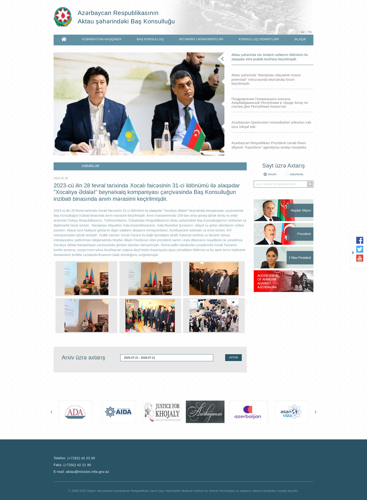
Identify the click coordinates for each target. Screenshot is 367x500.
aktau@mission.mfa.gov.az (87, 472)
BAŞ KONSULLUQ (150, 39)
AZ (303, 32)
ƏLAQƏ (300, 39)
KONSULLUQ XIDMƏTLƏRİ (259, 39)
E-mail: (81, 472)
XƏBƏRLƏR (90, 166)
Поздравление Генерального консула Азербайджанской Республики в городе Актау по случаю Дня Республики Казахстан (269, 102)
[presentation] (51, 411)
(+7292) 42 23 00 (81, 458)
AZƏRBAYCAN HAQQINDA (101, 39)
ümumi (272, 174)
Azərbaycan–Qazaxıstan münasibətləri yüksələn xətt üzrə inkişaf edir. (271, 124)
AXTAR (233, 357)
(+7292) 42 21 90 (77, 465)
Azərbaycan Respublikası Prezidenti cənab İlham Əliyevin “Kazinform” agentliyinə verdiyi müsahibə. (269, 145)
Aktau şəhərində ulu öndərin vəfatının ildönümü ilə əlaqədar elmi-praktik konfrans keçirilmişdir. (269, 57)
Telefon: (74, 458)
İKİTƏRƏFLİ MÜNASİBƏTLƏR (201, 39)
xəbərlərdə (296, 174)
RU (310, 32)
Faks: (72, 465)
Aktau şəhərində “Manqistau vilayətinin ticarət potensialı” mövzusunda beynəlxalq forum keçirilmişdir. (266, 79)
